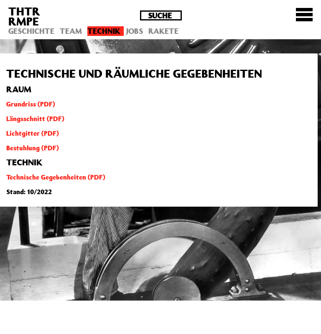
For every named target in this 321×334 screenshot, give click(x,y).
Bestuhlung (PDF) (32, 148)
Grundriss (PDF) (30, 104)
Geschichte (31, 31)
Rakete (163, 31)
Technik (103, 31)
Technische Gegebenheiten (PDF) (55, 177)
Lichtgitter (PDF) (32, 133)
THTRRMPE (24, 16)
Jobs (134, 31)
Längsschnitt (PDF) (35, 118)
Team (71, 31)
